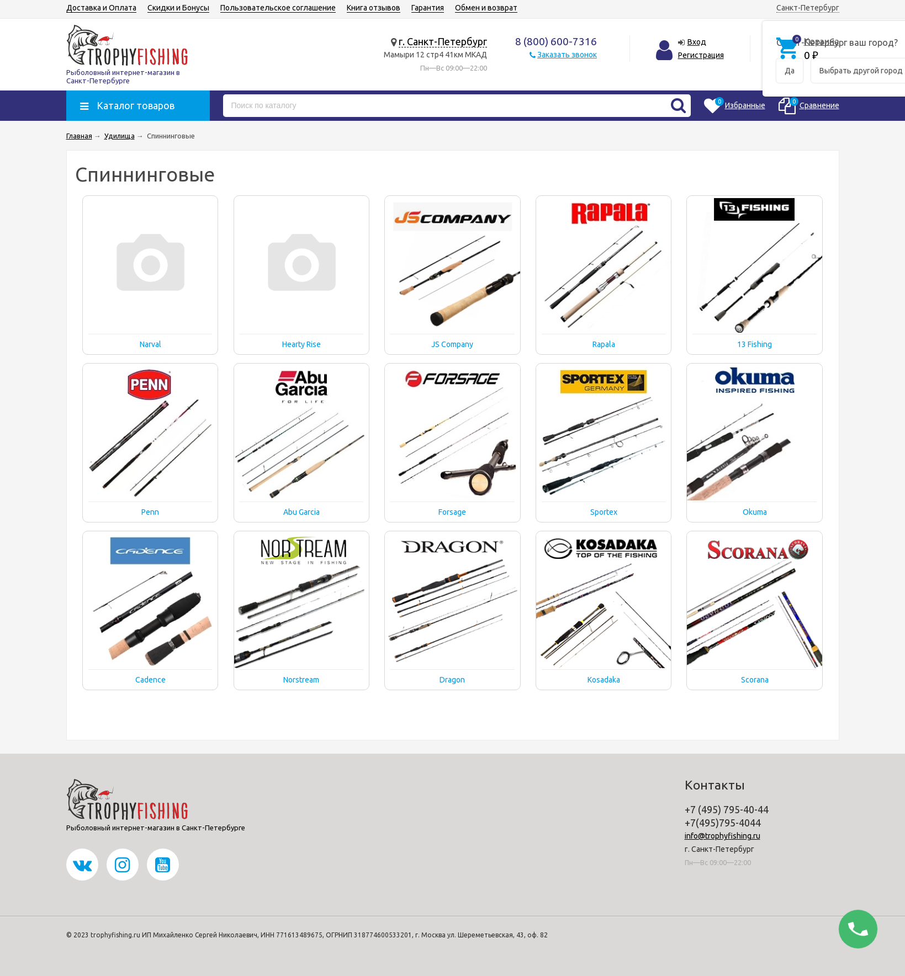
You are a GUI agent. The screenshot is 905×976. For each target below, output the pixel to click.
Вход (696, 42)
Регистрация (701, 55)
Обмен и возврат (486, 7)
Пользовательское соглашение (278, 7)
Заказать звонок (567, 54)
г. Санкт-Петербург (443, 41)
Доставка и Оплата (101, 7)
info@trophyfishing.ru (722, 835)
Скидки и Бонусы (178, 7)
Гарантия (427, 7)
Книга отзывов (373, 7)
